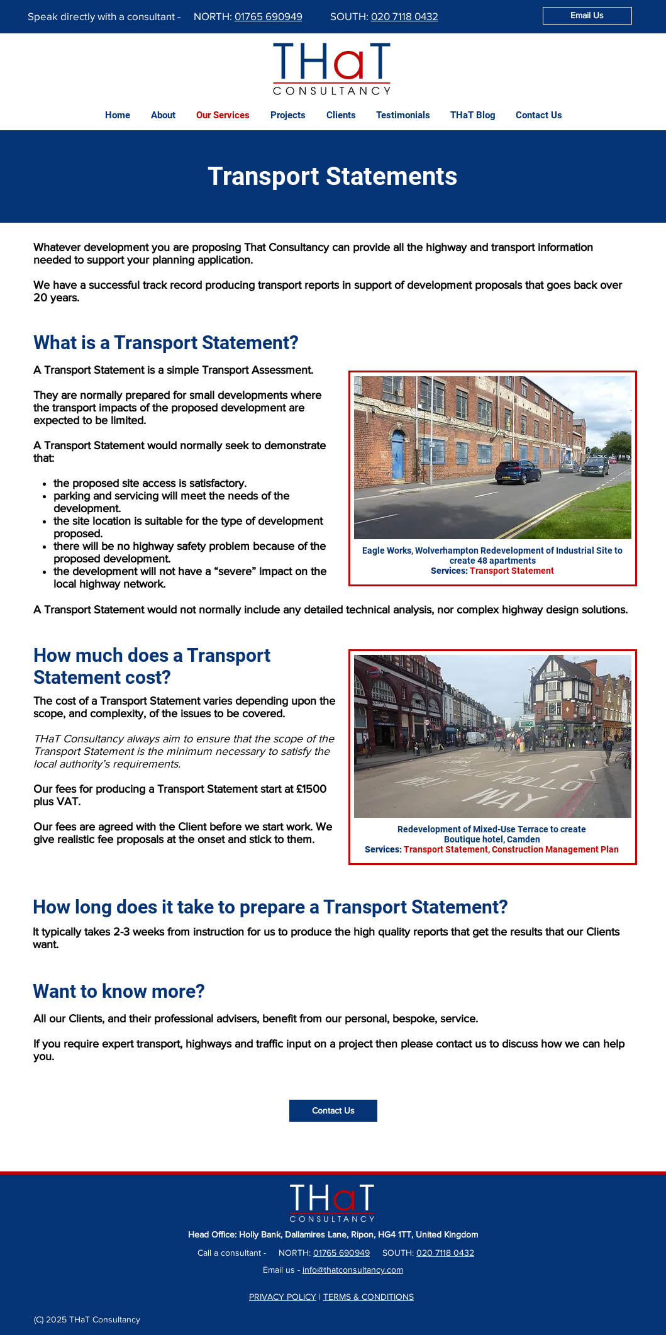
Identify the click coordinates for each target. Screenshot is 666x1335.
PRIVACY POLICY (282, 1297)
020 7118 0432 (404, 16)
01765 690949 (268, 16)
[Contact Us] (333, 1110)
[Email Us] (587, 16)
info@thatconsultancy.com (352, 1270)
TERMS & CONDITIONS (368, 1297)
